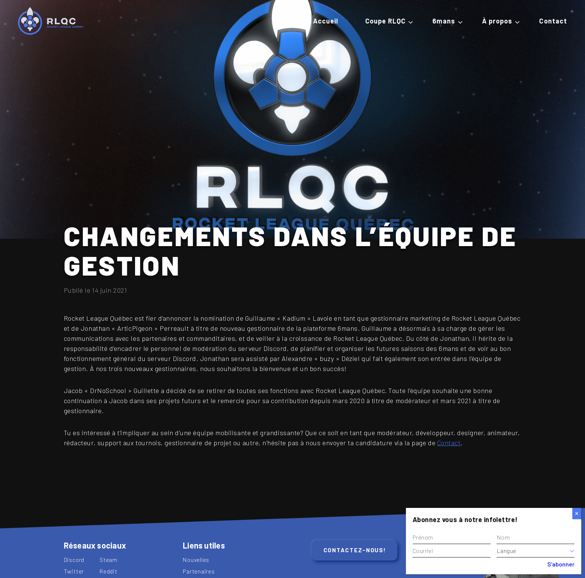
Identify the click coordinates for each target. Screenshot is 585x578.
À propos (497, 21)
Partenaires (199, 571)
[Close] (576, 513)
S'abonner (561, 564)
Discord (74, 559)
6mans (443, 21)
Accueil (325, 21)
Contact (553, 21)
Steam (109, 559)
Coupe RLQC (385, 21)
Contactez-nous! (354, 549)
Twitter (74, 571)
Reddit (109, 571)
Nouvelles (196, 559)
